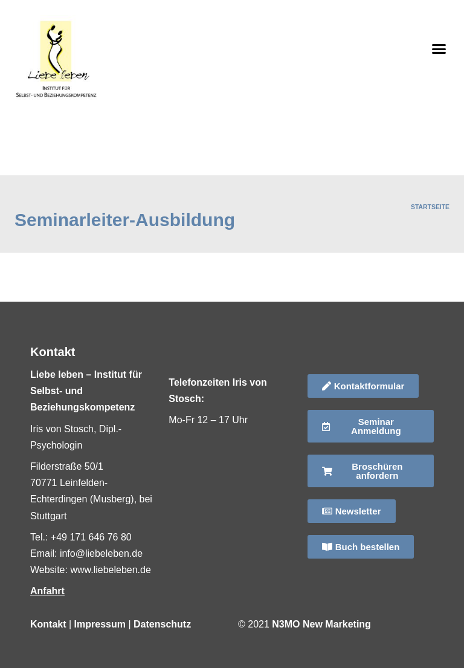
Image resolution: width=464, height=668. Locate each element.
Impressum (100, 624)
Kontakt (48, 624)
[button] (439, 48)
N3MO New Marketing (321, 624)
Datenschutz (162, 624)
